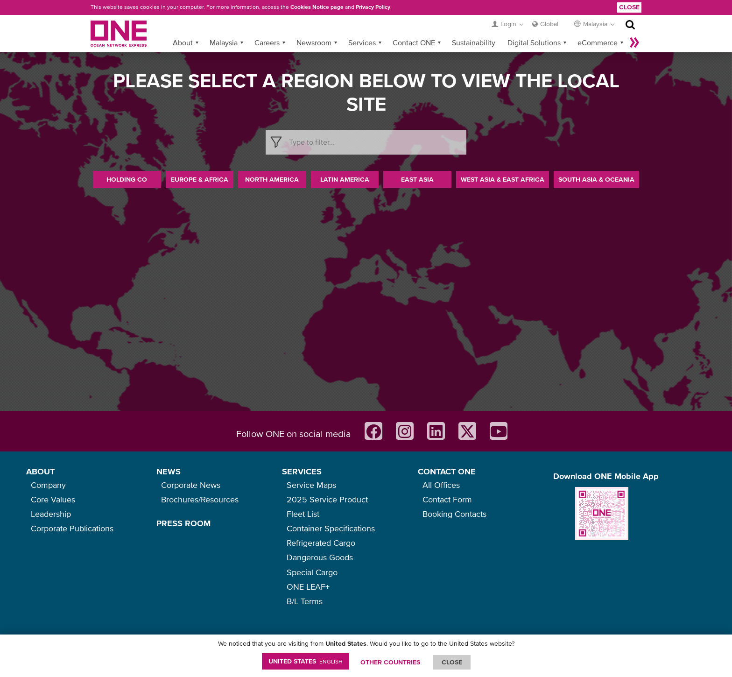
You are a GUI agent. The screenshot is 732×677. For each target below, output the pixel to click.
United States (305, 661)
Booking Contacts (454, 514)
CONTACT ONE (447, 471)
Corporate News (190, 485)
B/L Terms (305, 601)
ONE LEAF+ (308, 587)
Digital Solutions (534, 42)
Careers (267, 42)
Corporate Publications (72, 528)
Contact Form (447, 499)
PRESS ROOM (183, 523)
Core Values (53, 499)
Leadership (51, 514)
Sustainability (473, 42)
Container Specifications (331, 528)
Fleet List (303, 514)
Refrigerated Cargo (321, 543)
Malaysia (224, 42)
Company (48, 485)
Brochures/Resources (200, 499)
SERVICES (302, 471)
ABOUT (40, 471)
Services (362, 42)
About (183, 42)
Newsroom (313, 42)
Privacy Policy (373, 7)
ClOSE (452, 662)
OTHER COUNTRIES (390, 662)
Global (549, 24)
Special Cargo (312, 572)
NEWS (168, 471)
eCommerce (597, 42)
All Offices (441, 485)
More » (634, 42)
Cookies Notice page (317, 7)
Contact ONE (414, 42)
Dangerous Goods (320, 557)
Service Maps (311, 485)
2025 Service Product (327, 499)
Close (629, 7)
